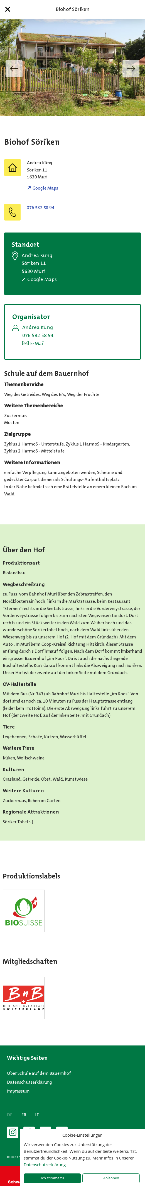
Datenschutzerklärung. (45, 1164)
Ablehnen (111, 1178)
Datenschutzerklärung (29, 1082)
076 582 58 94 (40, 207)
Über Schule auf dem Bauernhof (39, 1073)
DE (10, 1115)
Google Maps (45, 188)
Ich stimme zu (52, 1178)
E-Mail (37, 343)
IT (37, 1115)
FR (23, 1115)
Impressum (18, 1091)
